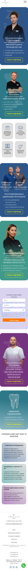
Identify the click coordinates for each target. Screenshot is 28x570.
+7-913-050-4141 (14, 554)
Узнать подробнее (14, 60)
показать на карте (14, 563)
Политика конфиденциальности (14, 523)
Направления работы (14, 533)
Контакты (14, 539)
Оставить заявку (14, 320)
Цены (14, 530)
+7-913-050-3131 (14, 552)
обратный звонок (14, 556)
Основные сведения (14, 536)
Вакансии (14, 542)
